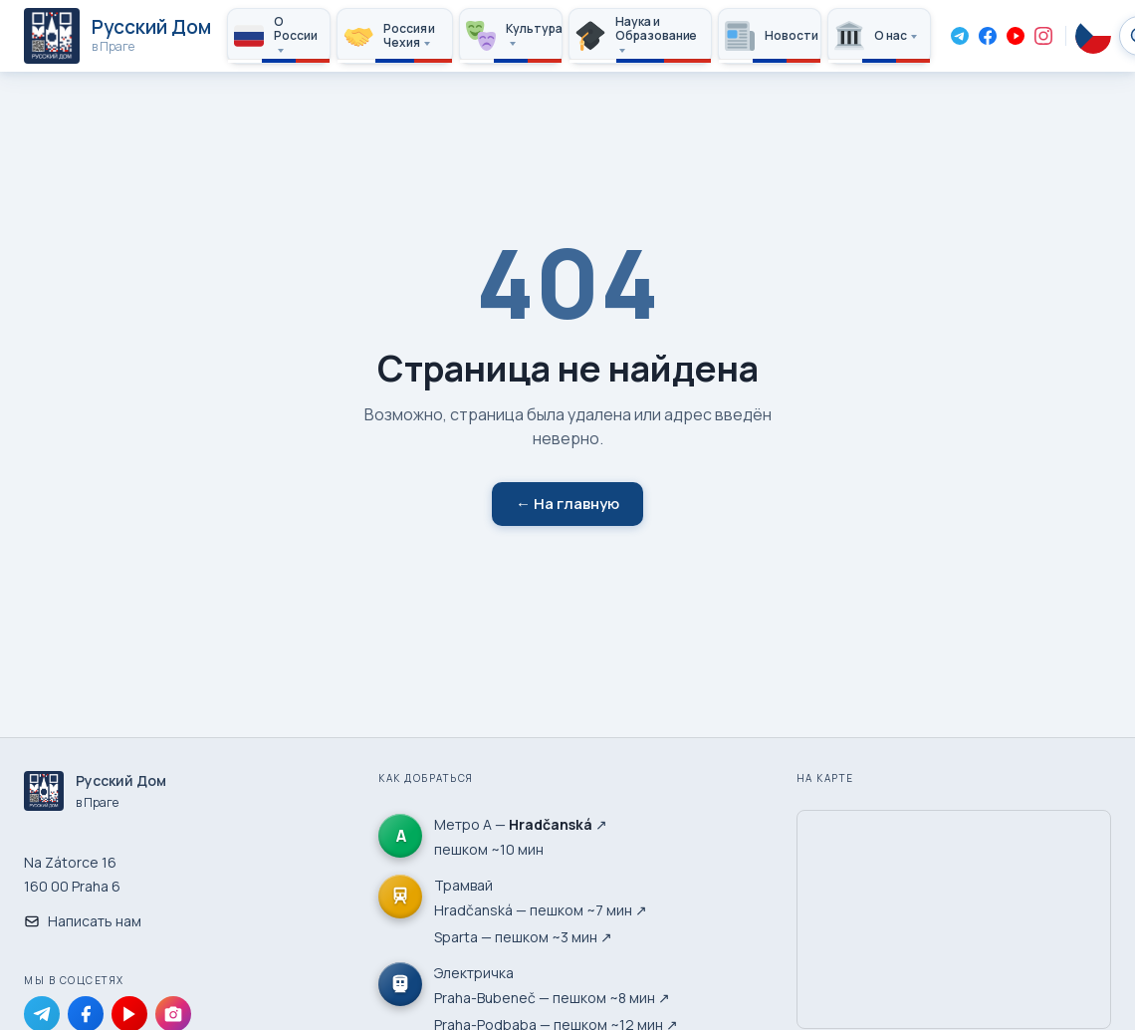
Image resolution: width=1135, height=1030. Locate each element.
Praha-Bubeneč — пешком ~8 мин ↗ (552, 997)
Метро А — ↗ (520, 824)
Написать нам (82, 920)
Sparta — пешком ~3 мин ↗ (523, 936)
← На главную (567, 503)
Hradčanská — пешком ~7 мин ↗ (540, 910)
